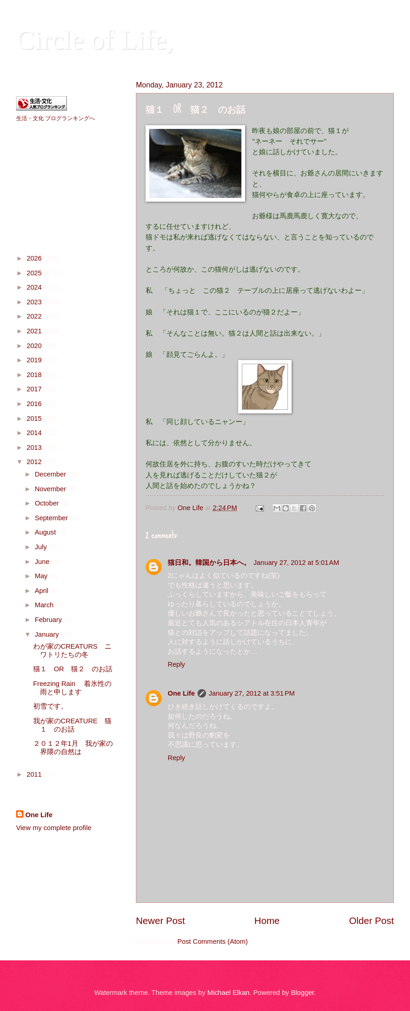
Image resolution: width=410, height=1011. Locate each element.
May (42, 576)
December (51, 474)
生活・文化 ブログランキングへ (55, 118)
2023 (35, 302)
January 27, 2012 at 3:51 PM (252, 693)
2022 (35, 316)
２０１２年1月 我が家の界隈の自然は (73, 747)
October (47, 503)
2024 (35, 287)
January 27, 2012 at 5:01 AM (296, 562)
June (43, 561)
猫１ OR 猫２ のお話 (72, 669)
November (51, 489)
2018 (35, 374)
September (52, 518)
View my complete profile (53, 827)
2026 (35, 258)
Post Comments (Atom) (212, 941)
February (49, 619)
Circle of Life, (95, 39)
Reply (176, 664)
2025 (35, 273)
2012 (35, 461)
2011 (35, 774)
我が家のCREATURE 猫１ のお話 (72, 725)
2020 (35, 345)
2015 (35, 418)
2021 (35, 331)
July (41, 547)
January (47, 634)
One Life (181, 693)
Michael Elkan (228, 992)
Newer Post (160, 920)
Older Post (371, 920)
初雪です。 (50, 706)
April (42, 590)
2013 (35, 447)
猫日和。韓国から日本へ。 (209, 562)
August (46, 532)
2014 (35, 432)
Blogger (302, 992)
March (45, 605)
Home (267, 920)
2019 (35, 360)
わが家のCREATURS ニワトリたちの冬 (72, 650)
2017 (35, 389)
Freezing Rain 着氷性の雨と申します (72, 688)
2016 (35, 403)
